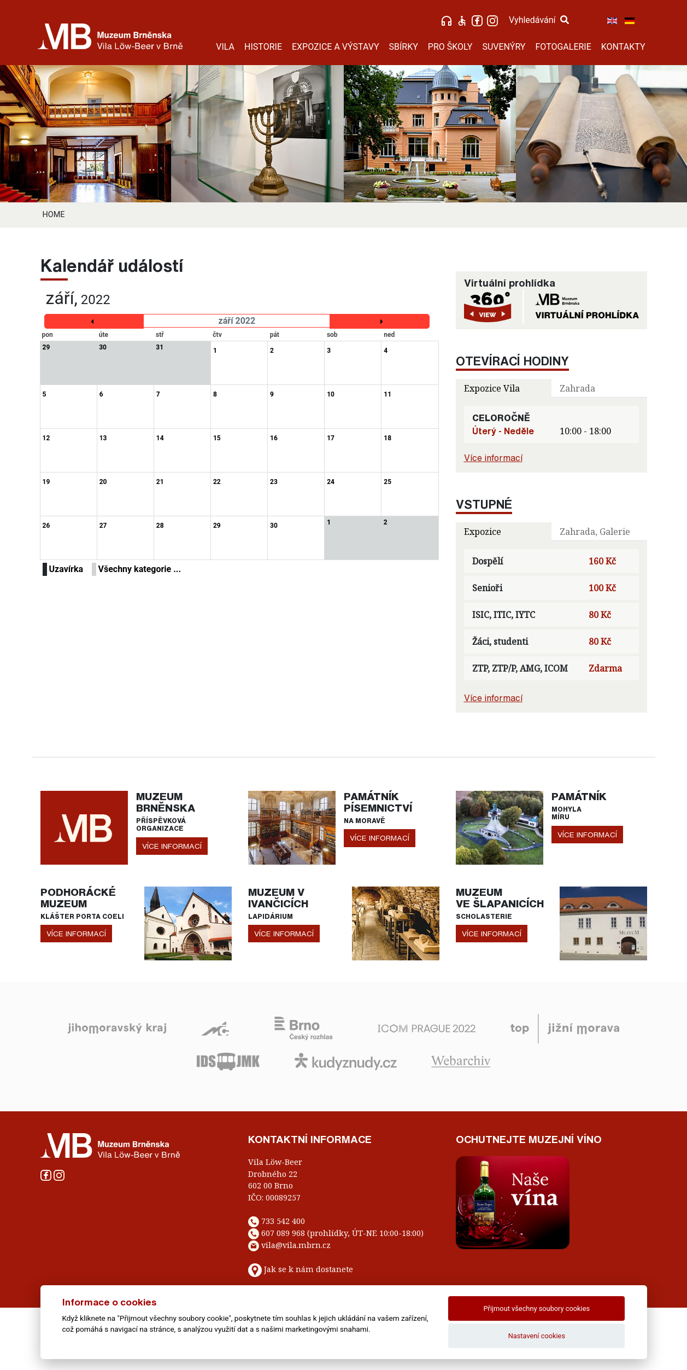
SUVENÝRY (503, 47)
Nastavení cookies (536, 1336)
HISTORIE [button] (263, 47)
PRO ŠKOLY (450, 47)
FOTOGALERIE (563, 47)
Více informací (493, 457)
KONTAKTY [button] (623, 47)
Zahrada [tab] (577, 388)
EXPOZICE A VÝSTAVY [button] (335, 47)
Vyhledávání (539, 20)
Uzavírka (66, 569)
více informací (172, 846)
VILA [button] (225, 47)
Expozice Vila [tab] (492, 388)
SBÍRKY (403, 47)
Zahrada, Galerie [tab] (595, 532)
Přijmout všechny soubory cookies (537, 1308)
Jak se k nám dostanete (308, 1269)
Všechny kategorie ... (139, 569)
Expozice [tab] (482, 532)
